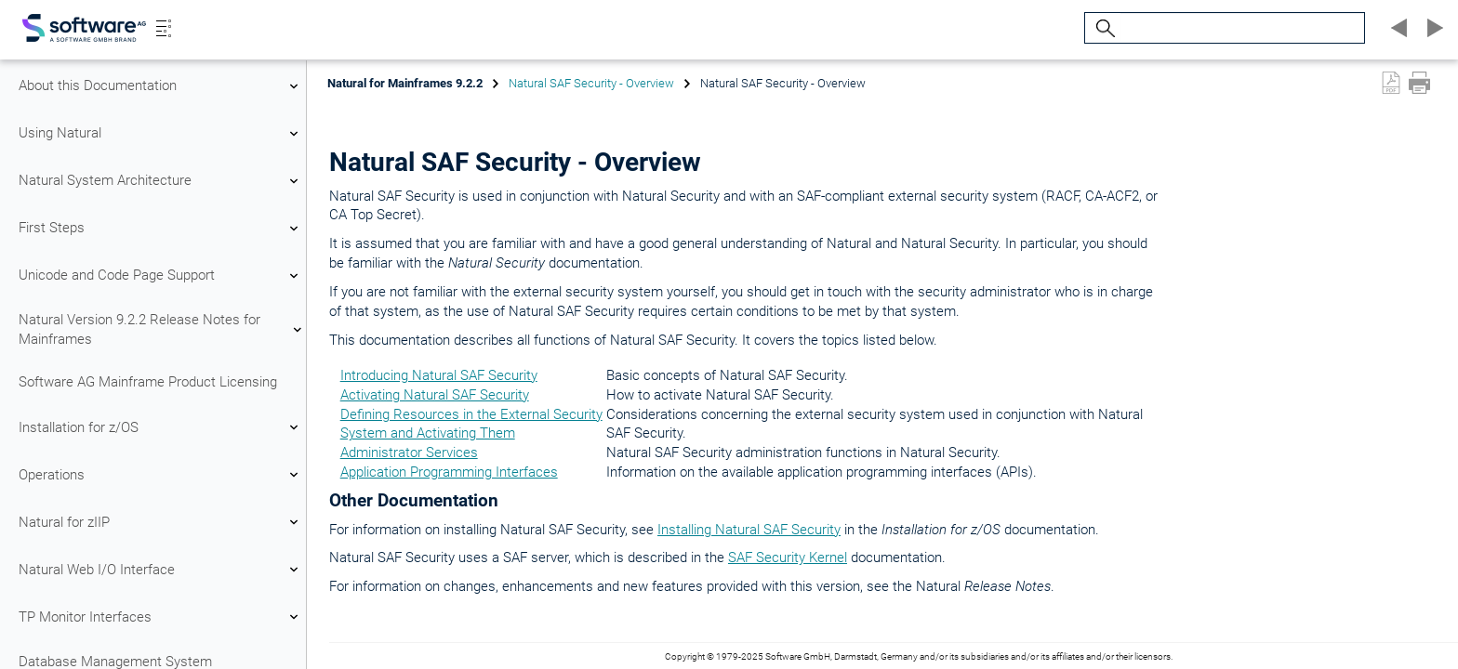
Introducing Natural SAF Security (438, 375)
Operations (161, 475)
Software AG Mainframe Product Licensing (148, 382)
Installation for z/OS (161, 427)
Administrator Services (409, 452)
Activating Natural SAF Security (434, 395)
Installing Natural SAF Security (749, 529)
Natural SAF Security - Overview (591, 83)
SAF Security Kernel (787, 557)
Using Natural (161, 134)
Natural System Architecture (161, 181)
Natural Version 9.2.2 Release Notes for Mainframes (161, 329)
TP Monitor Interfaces (161, 617)
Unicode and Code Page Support (161, 276)
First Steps (161, 228)
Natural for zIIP (161, 522)
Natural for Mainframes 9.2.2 (405, 83)
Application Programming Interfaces (449, 472)
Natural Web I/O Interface (161, 569)
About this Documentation (161, 86)
